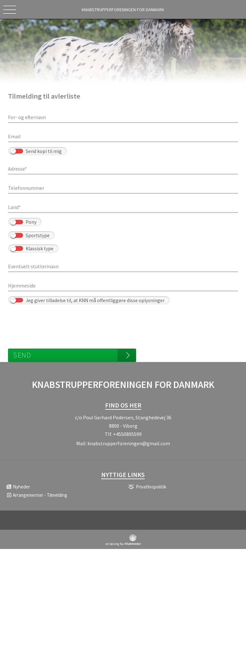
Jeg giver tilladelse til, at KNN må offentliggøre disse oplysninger (95, 300)
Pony (31, 222)
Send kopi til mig (44, 151)
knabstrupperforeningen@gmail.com (128, 443)
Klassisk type (39, 249)
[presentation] (56, 323)
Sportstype (38, 235)
